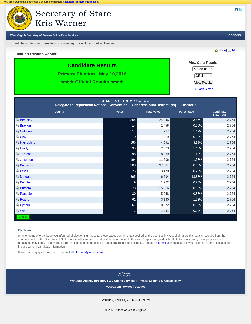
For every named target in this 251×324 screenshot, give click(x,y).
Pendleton (27, 182)
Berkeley (26, 120)
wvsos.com (113, 286)
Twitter (240, 9)
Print (234, 50)
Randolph (27, 193)
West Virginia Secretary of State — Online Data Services (44, 35)
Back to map (205, 89)
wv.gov (128, 286)
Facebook (236, 9)
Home (222, 50)
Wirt (22, 210)
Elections (85, 43)
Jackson (26, 154)
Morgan (25, 176)
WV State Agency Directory (88, 280)
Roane (24, 199)
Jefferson (26, 159)
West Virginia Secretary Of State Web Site (56, 18)
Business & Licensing (59, 43)
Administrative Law (27, 43)
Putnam (25, 188)
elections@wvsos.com (89, 252)
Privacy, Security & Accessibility (159, 280)
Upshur (25, 205)
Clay (23, 137)
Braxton (25, 125)
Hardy (24, 148)
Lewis (24, 171)
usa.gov (140, 286)
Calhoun (26, 131)
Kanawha (26, 165)
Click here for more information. (81, 1)
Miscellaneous (105, 43)
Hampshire (27, 142)
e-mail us (163, 242)
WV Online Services (122, 280)
